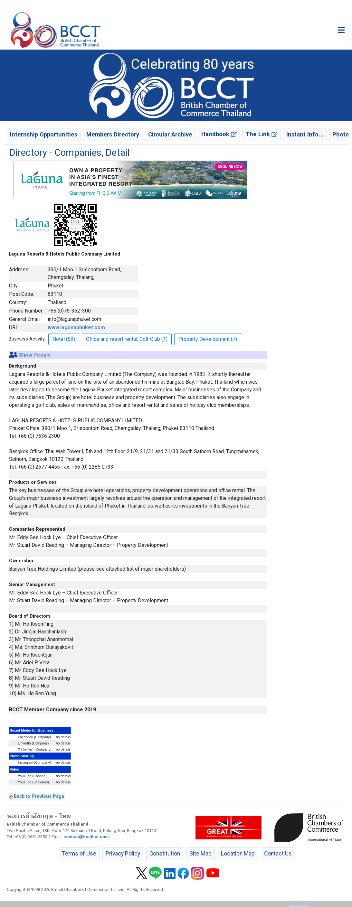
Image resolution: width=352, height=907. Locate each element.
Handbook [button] (219, 134)
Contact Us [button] (278, 853)
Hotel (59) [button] (63, 339)
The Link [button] (261, 134)
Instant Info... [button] (304, 134)
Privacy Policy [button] (123, 853)
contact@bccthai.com (86, 836)
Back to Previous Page (39, 796)
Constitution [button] (164, 853)
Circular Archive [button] (170, 134)
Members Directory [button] (112, 134)
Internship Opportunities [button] (43, 134)
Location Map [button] (238, 853)
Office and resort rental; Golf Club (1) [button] (126, 339)
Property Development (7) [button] (207, 339)
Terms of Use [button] (79, 853)
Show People (35, 355)
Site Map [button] (200, 853)
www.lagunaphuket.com (76, 327)
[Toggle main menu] (341, 29)
